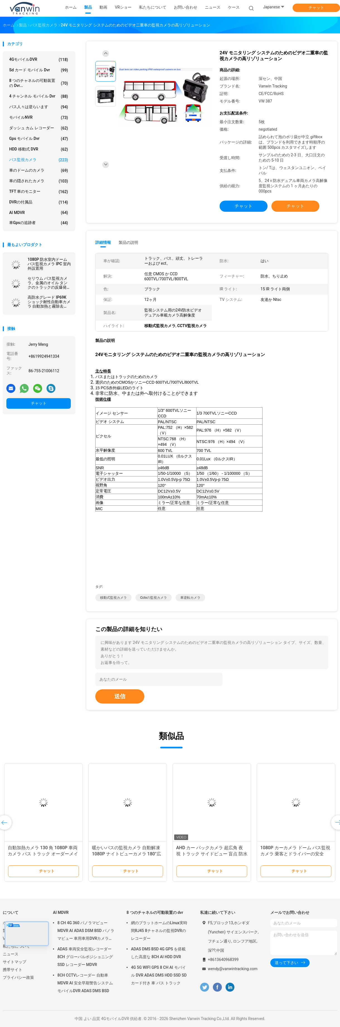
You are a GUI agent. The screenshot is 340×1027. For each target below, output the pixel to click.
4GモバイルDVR (38, 59)
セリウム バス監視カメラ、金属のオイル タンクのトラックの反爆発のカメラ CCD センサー (49, 282)
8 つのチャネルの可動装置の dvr (155, 912)
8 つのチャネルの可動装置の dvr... (38, 83)
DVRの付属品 (38, 202)
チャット (316, 7)
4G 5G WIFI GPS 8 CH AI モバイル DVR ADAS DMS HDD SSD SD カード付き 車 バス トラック (159, 975)
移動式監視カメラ (113, 598)
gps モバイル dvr (38, 139)
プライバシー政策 (18, 977)
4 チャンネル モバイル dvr (38, 96)
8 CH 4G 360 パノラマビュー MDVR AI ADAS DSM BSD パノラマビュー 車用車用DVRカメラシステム (85, 931)
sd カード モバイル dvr (38, 70)
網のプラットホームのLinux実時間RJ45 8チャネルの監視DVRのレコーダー (159, 931)
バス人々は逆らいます (38, 107)
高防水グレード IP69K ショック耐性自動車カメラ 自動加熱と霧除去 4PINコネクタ (49, 301)
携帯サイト (12, 969)
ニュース (10, 954)
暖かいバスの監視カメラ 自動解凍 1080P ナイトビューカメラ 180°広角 (126, 854)
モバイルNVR (38, 117)
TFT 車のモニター (38, 191)
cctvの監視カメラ (153, 598)
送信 (119, 696)
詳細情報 (103, 242)
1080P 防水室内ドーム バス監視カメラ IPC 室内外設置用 (49, 264)
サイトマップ (14, 962)
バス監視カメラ (38, 160)
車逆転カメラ (190, 598)
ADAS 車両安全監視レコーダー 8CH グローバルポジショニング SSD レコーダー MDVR (85, 957)
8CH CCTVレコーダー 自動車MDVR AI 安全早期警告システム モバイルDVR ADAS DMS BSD (85, 983)
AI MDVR (38, 212)
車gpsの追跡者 (38, 223)
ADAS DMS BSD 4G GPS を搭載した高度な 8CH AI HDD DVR (158, 953)
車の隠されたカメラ (38, 181)
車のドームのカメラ (38, 170)
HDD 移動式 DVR (38, 149)
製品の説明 (128, 242)
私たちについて (16, 946)
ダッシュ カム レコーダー (38, 128)
